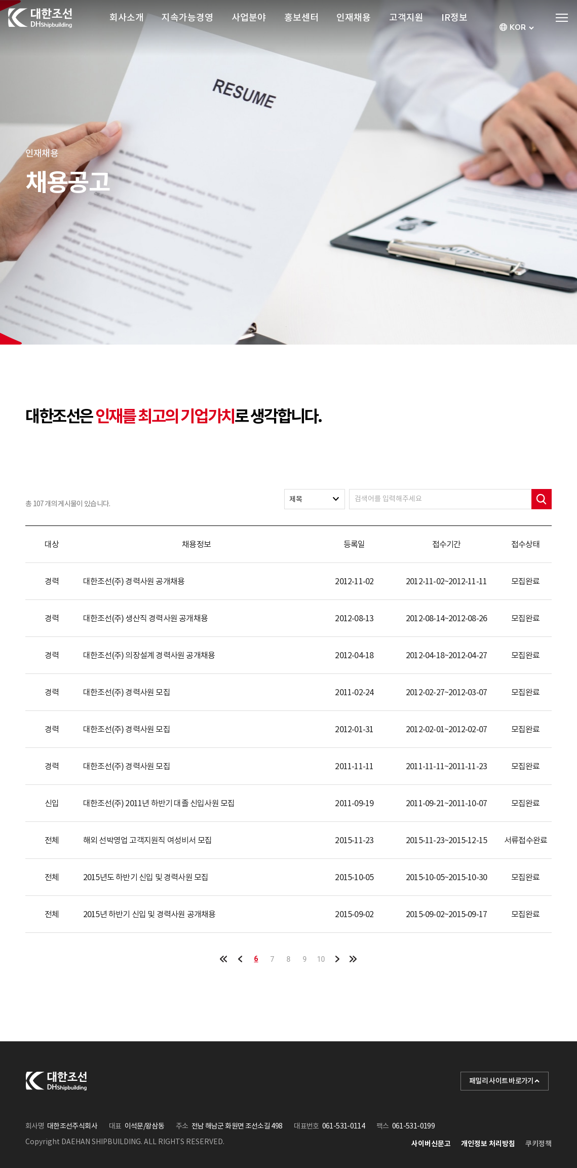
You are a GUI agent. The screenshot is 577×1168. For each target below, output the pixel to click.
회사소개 (126, 27)
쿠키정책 (538, 1144)
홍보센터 (301, 27)
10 (321, 959)
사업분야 (249, 27)
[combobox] (518, 27)
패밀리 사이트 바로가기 (504, 1080)
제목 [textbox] (295, 499)
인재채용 (353, 27)
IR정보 (454, 27)
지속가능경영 (187, 27)
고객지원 (406, 27)
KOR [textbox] (518, 27)
